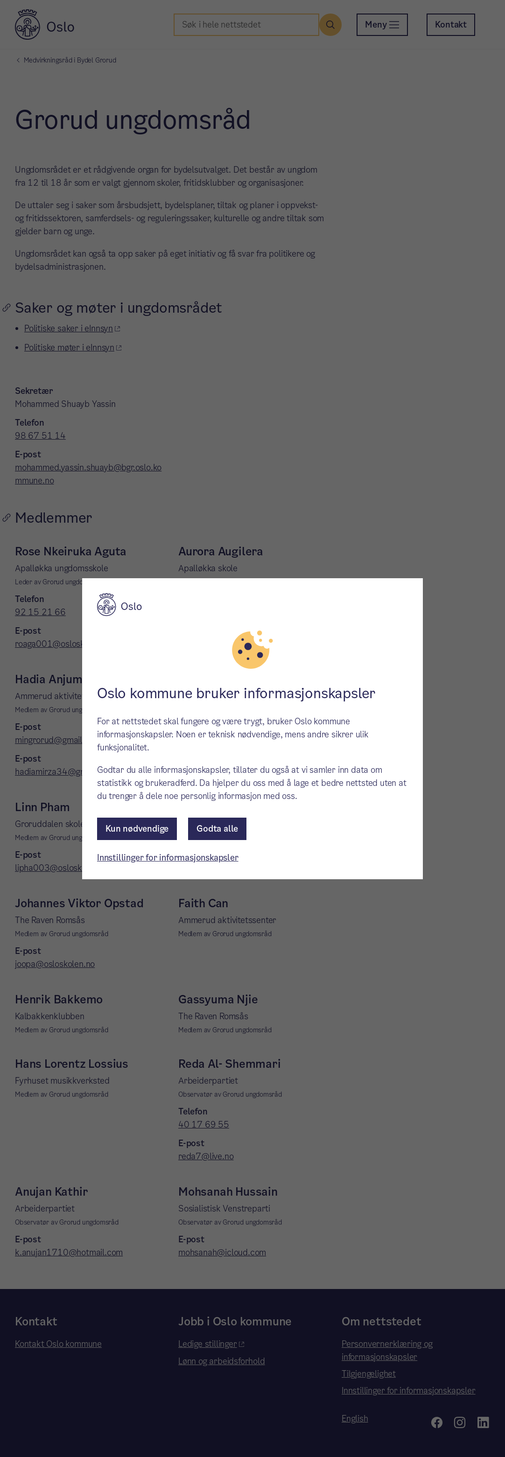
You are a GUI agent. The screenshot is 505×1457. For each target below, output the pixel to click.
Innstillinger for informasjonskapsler (167, 857)
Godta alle (217, 828)
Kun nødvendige (136, 828)
